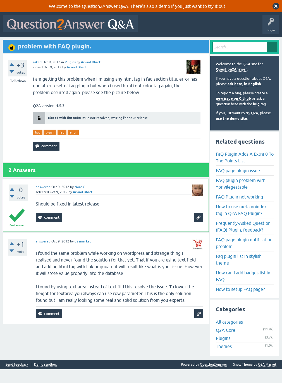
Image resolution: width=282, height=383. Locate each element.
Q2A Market (267, 378)
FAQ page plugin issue (238, 183)
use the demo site (231, 132)
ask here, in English (244, 97)
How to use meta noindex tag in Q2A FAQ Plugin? (241, 223)
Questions (36, 44)
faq (62, 146)
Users (116, 44)
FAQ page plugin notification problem (244, 256)
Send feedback (17, 378)
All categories (229, 335)
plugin (50, 146)
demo (164, 6)
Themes (224, 360)
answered (43, 201)
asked (37, 76)
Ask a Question (139, 44)
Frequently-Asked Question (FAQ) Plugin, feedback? (243, 240)
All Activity (14, 44)
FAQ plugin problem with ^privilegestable (241, 197)
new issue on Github (233, 112)
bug (37, 146)
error (73, 146)
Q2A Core (225, 343)
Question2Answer (231, 83)
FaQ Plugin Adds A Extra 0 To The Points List (245, 171)
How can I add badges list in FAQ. (243, 289)
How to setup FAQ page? (240, 302)
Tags (98, 44)
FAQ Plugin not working (239, 210)
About (176, 44)
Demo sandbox (45, 378)
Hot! (56, 44)
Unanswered (77, 44)
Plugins (70, 76)
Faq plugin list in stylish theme (239, 273)
